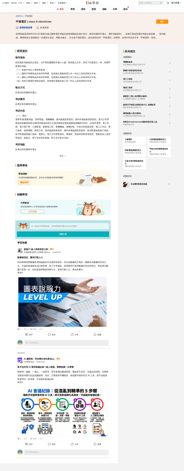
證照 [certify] (94, 9)
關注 (162, 22)
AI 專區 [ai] (60, 9)
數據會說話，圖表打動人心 (30, 257)
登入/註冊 (175, 3)
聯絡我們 (24, 182)
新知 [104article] (126, 8)
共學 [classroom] (115, 9)
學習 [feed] (73, 9)
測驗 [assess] (104, 9)
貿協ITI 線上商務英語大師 (36, 249)
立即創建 (32, 211)
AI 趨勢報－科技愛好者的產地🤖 (39, 359)
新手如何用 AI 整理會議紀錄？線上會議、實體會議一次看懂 (45, 367)
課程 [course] (83, 9)
